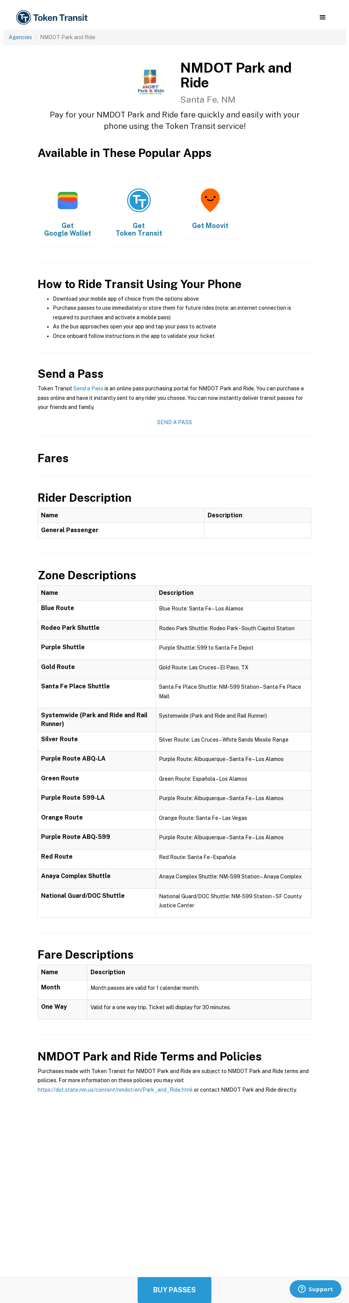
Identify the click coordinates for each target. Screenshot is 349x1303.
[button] (322, 17)
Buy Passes (174, 1290)
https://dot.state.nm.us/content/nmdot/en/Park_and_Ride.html (115, 1090)
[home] (53, 18)
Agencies (20, 37)
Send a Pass (88, 388)
